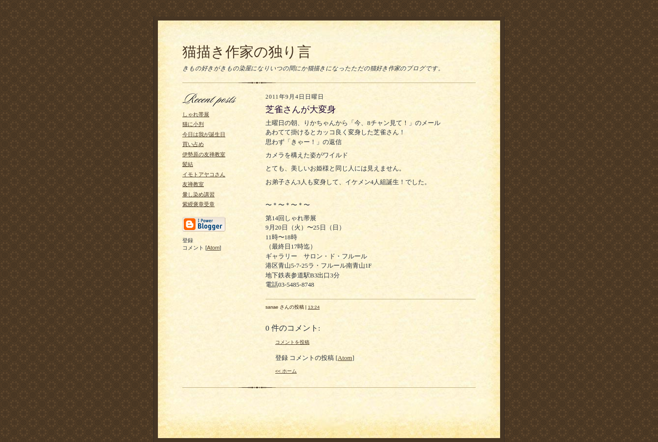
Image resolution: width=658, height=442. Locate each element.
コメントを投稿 (292, 342)
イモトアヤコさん (203, 174)
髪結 (187, 164)
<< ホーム (286, 371)
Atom (213, 248)
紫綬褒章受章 (198, 204)
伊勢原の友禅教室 (203, 154)
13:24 (314, 307)
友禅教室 (193, 184)
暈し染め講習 (198, 194)
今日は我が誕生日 (203, 134)
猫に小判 (193, 124)
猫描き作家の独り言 (246, 52)
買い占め (193, 144)
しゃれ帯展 (195, 114)
